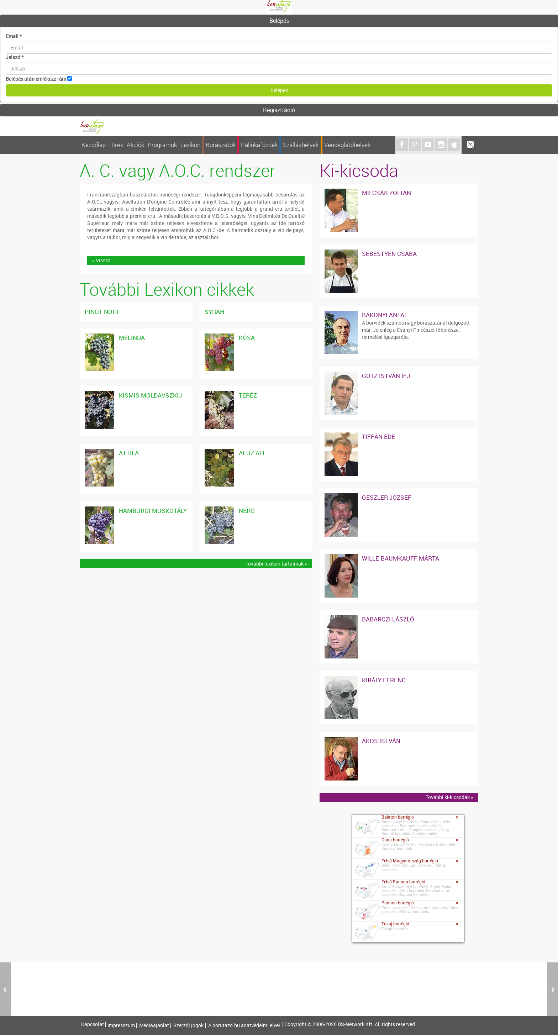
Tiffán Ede (378, 436)
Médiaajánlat (154, 1025)
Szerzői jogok (188, 1025)
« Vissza (101, 260)
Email (14, 36)
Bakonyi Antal (384, 315)
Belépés (279, 21)
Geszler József (386, 497)
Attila (129, 453)
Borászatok (221, 145)
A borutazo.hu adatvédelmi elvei (244, 1025)
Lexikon (190, 145)
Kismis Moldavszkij (150, 395)
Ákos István (381, 741)
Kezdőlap (93, 145)
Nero (247, 510)
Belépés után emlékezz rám (36, 78)
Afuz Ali (251, 453)
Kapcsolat (92, 1024)
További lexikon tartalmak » (276, 563)
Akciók (135, 145)
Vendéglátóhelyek (347, 145)
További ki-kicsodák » (449, 797)
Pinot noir (101, 312)
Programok (162, 145)
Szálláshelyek (301, 145)
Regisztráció (279, 110)
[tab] (279, 21)
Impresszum (121, 1025)
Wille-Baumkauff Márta (400, 558)
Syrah (214, 312)
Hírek (116, 145)
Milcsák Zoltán (386, 193)
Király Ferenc (384, 680)
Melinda (132, 337)
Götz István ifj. (387, 376)
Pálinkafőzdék (259, 145)
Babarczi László (388, 619)
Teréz (248, 395)
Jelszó (14, 57)
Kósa (247, 337)
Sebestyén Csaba (389, 253)
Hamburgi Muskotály (153, 510)
